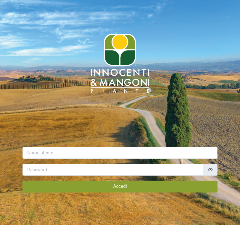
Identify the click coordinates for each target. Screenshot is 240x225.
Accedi (120, 186)
